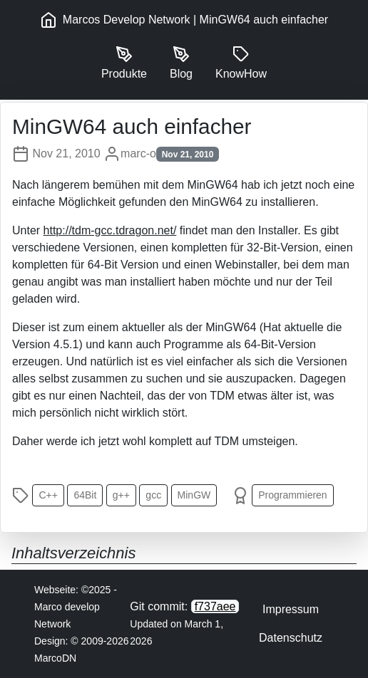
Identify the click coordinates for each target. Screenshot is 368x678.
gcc (153, 495)
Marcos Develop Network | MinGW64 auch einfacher (184, 19)
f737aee (215, 606)
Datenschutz (290, 638)
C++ (48, 495)
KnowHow (241, 63)
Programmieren (292, 495)
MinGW (194, 495)
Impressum (290, 609)
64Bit (84, 495)
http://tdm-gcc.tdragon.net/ (110, 230)
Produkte (124, 63)
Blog (181, 63)
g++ (121, 495)
